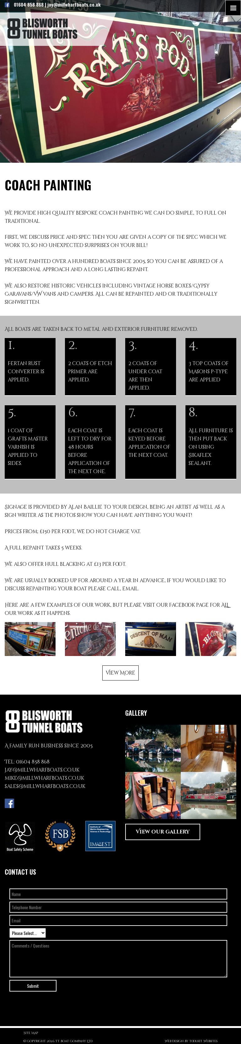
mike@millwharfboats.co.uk (44, 778)
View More (120, 673)
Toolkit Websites (203, 1041)
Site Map (31, 1033)
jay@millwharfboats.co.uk (42, 770)
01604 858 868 (33, 761)
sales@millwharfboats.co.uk (45, 786)
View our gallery (163, 831)
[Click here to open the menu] (233, 8)
